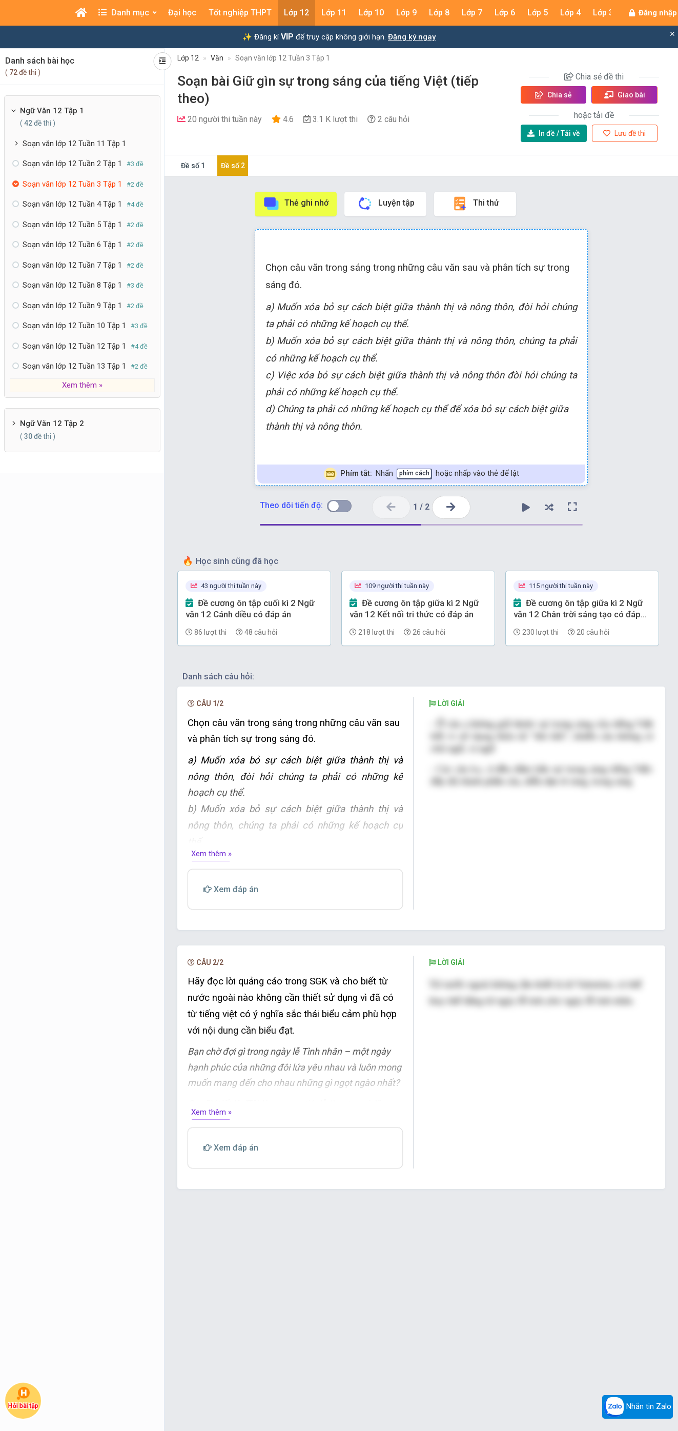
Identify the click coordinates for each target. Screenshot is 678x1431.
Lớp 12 (188, 58)
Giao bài (624, 95)
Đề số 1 (193, 166)
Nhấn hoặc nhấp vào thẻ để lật (421, 474)
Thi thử (475, 203)
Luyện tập (386, 203)
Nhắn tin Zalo (637, 1407)
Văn (217, 58)
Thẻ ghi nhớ (295, 203)
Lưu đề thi (624, 133)
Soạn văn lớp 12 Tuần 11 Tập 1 (74, 143)
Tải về (553, 133)
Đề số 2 (233, 166)
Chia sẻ (553, 95)
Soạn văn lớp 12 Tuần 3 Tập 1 (282, 58)
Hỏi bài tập (23, 1398)
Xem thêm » (82, 385)
